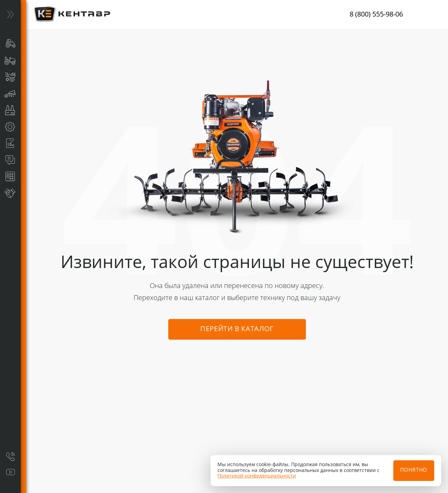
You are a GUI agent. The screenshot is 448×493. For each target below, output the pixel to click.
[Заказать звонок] (10, 456)
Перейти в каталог (237, 329)
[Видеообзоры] (10, 472)
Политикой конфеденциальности (256, 476)
